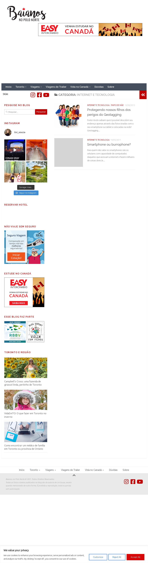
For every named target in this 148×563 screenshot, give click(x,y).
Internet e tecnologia (98, 105)
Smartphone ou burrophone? (109, 144)
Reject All (117, 557)
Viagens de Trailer (56, 86)
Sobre (111, 86)
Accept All (135, 557)
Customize (98, 557)
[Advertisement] (74, 62)
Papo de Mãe (117, 105)
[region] (74, 554)
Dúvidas (99, 86)
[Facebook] (39, 95)
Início (8, 86)
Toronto (19, 86)
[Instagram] (32, 95)
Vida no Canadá (79, 86)
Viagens (35, 86)
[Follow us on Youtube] (46, 95)
